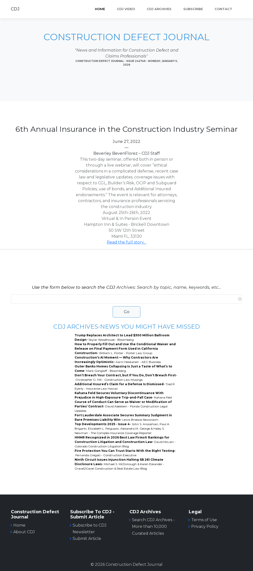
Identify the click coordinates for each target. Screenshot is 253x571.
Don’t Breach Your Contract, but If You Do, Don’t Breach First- (126, 377)
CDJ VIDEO (126, 9)
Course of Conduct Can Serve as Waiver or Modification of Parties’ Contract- (123, 406)
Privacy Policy (204, 526)
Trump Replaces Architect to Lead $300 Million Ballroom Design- (122, 337)
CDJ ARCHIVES (159, 9)
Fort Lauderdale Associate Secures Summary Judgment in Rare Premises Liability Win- (123, 417)
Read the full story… (126, 242)
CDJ (15, 8)
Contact (223, 9)
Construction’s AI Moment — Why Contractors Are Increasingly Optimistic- (118, 360)
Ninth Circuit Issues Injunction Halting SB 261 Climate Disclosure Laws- (119, 464)
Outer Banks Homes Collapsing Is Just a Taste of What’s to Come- (123, 368)
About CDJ (24, 532)
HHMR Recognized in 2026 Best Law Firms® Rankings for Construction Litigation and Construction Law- (125, 442)
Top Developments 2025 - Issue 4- (122, 428)
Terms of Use (204, 519)
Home (100, 9)
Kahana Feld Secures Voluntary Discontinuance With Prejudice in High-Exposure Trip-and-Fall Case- (123, 395)
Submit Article (87, 538)
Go (126, 311)
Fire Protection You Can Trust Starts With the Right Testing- (125, 453)
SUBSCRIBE (193, 9)
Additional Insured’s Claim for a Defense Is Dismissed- (125, 386)
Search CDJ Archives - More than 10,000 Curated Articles (153, 526)
